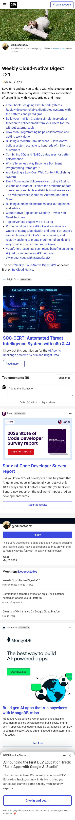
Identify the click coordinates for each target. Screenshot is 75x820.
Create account (62, 4)
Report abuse (48, 402)
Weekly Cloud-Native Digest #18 (37, 583)
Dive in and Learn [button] (38, 800)
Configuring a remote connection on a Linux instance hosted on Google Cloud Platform (37, 598)
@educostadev (19, 45)
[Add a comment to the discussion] (40, 390)
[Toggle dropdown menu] (70, 279)
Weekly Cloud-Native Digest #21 (35, 265)
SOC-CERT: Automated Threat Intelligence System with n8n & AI (36, 340)
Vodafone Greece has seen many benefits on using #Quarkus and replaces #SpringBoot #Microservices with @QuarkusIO (39, 253)
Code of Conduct (28, 402)
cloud (7, 82)
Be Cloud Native (22, 269)
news (18, 82)
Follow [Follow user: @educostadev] (37, 534)
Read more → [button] (14, 363)
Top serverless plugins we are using (29, 221)
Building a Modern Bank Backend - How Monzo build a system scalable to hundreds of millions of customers (38, 145)
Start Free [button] (37, 743)
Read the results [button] (37, 504)
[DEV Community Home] (13, 4)
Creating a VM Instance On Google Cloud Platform (37, 614)
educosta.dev (59, 48)
